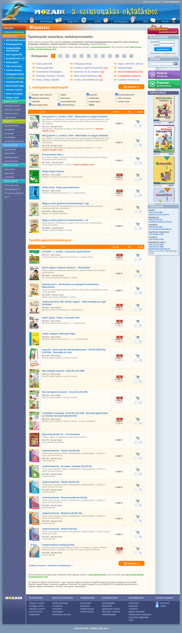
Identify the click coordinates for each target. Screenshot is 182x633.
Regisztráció (155, 53)
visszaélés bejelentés (139, 617)
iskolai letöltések (60, 603)
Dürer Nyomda (11, 185)
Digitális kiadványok (77, 20)
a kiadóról (9, 177)
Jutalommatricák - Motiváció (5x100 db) (62, 513)
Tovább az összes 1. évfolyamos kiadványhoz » (51, 565)
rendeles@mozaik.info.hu (160, 222)
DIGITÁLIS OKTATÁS (62, 598)
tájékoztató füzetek (111, 609)
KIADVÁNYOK (36, 598)
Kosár (168, 20)
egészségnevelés (38, 105)
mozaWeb (57, 609)
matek (62, 95)
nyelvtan (92, 95)
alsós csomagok (14, 93)
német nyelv (122, 101)
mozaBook (9, 129)
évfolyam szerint (37, 603)
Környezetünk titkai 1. (53, 154)
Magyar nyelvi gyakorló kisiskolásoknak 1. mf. (65, 220)
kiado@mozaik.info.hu (159, 214)
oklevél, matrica (14, 89)
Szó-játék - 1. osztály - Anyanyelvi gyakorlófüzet (66, 251)
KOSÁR (129, 87)
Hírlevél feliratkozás (14, 32)
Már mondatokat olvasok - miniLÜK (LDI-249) (64, 392)
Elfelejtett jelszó (169, 53)
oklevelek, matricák (111, 611)
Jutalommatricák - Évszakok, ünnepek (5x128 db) (67, 466)
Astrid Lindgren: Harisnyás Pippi (58, 333)
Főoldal (19, 20)
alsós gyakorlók (14, 54)
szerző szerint (11, 113)
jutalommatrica (66, 105)
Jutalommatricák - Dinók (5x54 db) (59, 529)
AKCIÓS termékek (15, 78)
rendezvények (11, 161)
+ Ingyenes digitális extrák (83, 165)
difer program (123, 98)
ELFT (6, 197)
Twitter (163, 606)
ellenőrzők (107, 606)
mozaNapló (9, 137)
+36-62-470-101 (156, 220)
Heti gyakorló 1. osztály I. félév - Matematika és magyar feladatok (75, 116)
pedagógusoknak (15, 74)
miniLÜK (34, 101)
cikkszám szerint (12, 109)
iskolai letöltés (11, 125)
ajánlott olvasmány (39, 98)
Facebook (164, 603)
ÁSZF (131, 620)
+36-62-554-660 (156, 212)
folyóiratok (9, 153)
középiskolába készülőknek (13, 49)
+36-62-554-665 (156, 227)
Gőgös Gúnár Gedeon (53, 171)
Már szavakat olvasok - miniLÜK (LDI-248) (63, 371)
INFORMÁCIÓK (136, 598)
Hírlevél (164, 75)
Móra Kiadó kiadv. (15, 86)
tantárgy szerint (12, 105)
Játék (100, 20)
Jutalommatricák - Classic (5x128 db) (61, 450)
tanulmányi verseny (14, 141)
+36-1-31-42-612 (156, 244)
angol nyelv (93, 101)
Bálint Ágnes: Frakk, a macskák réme (61, 317)
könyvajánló (12, 62)
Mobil (106, 628)
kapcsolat (9, 173)
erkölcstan (93, 98)
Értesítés (164, 85)
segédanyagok (11, 157)
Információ (147, 20)
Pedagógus (124, 20)
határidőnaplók (109, 614)
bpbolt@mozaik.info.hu (159, 249)
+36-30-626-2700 (156, 234)
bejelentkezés (163, 49)
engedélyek (10, 117)
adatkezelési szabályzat (140, 614)
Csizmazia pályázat (13, 193)
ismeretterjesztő (67, 101)
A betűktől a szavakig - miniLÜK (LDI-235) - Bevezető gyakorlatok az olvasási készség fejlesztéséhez (75, 414)
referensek (9, 169)
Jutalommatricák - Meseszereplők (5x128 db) (64, 497)
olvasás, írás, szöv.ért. (40, 95)
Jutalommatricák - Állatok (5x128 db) (60, 482)
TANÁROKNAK (87, 598)
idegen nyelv (12, 97)
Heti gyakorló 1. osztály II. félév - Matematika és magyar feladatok (75, 135)
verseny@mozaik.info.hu (160, 229)
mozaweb (9, 133)
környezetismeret (124, 95)
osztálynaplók (108, 603)
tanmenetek (10, 149)
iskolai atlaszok (14, 70)
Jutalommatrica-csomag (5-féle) (58, 545)
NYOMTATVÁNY (110, 598)
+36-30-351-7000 (156, 247)
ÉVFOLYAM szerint (15, 40)
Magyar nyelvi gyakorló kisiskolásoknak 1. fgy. (65, 203)
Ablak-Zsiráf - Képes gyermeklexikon (60, 187)
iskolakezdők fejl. (15, 82)
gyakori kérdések (137, 611)
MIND (90, 105)
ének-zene (64, 98)
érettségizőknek (14, 44)
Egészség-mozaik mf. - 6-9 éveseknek (61, 434)
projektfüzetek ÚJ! (15, 58)
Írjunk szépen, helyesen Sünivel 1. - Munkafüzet (66, 267)
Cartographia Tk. (12, 189)
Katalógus (50, 20)
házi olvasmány (14, 66)
